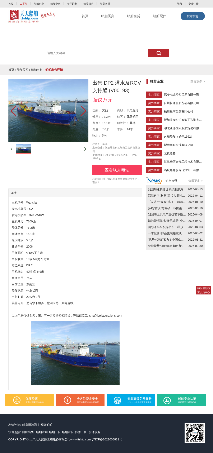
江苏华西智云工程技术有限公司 (184, 161)
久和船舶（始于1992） (179, 136)
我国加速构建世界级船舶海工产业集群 (173, 189)
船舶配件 (159, 16)
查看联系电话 (117, 170)
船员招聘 (88, 3)
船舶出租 (55, 432)
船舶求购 (42, 432)
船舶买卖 (107, 16)
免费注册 (194, 3)
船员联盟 (105, 3)
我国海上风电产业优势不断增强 (168, 214)
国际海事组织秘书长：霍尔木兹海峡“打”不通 (176, 227)
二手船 (23, 3)
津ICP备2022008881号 (107, 439)
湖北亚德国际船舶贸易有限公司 (184, 128)
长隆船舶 (46, 424)
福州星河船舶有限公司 (178, 111)
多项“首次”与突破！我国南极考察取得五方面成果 (179, 208)
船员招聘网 (29, 424)
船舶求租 (68, 432)
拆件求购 (94, 432)
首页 (10, 3)
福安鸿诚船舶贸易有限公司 (181, 94)
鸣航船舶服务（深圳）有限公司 (184, 170)
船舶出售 (37, 69)
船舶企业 (39, 3)
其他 (105, 110)
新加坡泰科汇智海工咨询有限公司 (186, 119)
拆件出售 (81, 432)
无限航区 (132, 116)
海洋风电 (72, 3)
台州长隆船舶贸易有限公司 (181, 103)
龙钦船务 (170, 153)
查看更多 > (197, 81)
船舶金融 (55, 3)
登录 (179, 3)
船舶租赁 (133, 16)
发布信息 (193, 16)
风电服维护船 (135, 110)
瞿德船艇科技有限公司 (178, 145)
